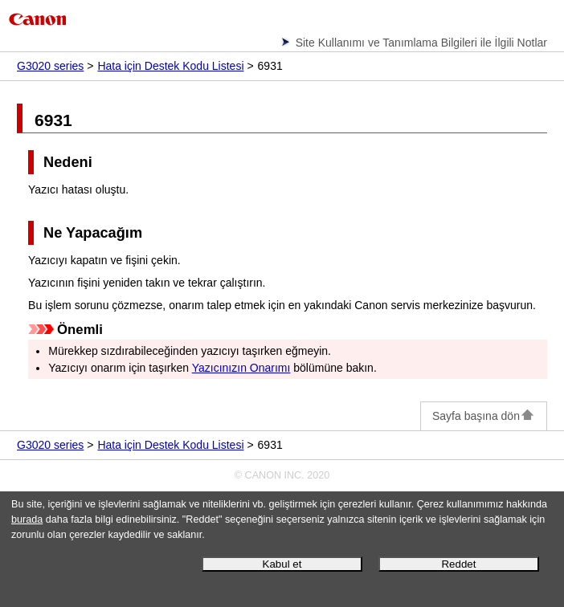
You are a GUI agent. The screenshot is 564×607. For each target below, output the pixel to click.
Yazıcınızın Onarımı (241, 367)
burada (27, 519)
